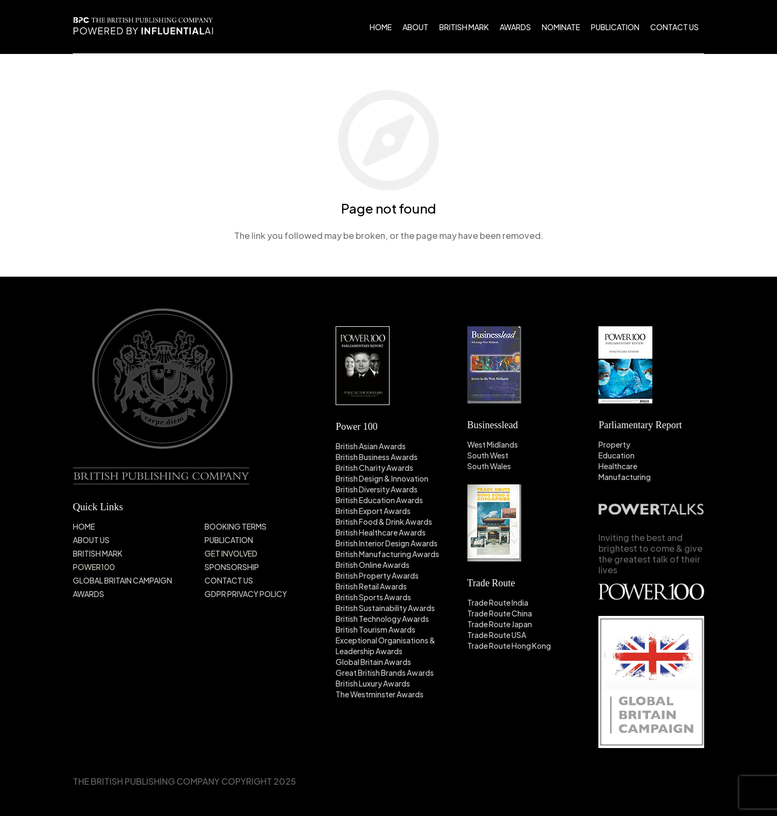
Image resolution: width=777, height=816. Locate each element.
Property (614, 444)
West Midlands (492, 444)
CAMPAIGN (152, 580)
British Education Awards (379, 500)
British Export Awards (373, 511)
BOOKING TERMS (236, 526)
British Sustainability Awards (385, 608)
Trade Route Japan (499, 624)
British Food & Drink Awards (384, 521)
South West (487, 455)
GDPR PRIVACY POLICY (246, 594)
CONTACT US (229, 580)
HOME (84, 526)
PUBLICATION (229, 540)
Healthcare (617, 466)
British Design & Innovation (382, 478)
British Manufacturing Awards (387, 554)
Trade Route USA (496, 635)
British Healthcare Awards (381, 532)
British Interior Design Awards (387, 543)
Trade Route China (499, 613)
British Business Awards (377, 457)
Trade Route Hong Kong (509, 645)
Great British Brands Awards (385, 672)
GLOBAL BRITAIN (103, 580)
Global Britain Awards (373, 662)
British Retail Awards (371, 586)
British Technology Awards (382, 618)
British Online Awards (373, 565)
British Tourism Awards (375, 629)
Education (616, 455)
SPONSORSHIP (232, 567)
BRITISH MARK (97, 553)
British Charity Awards (374, 467)
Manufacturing (624, 477)
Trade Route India (497, 602)
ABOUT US (91, 540)
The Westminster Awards (380, 694)
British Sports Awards (373, 597)
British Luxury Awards (373, 683)
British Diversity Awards (377, 489)
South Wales (489, 466)
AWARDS (88, 594)
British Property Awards (377, 575)
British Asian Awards (371, 446)
